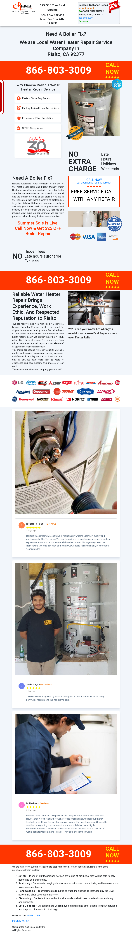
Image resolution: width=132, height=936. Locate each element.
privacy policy (20, 921)
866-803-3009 (86, 18)
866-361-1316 (33, 915)
